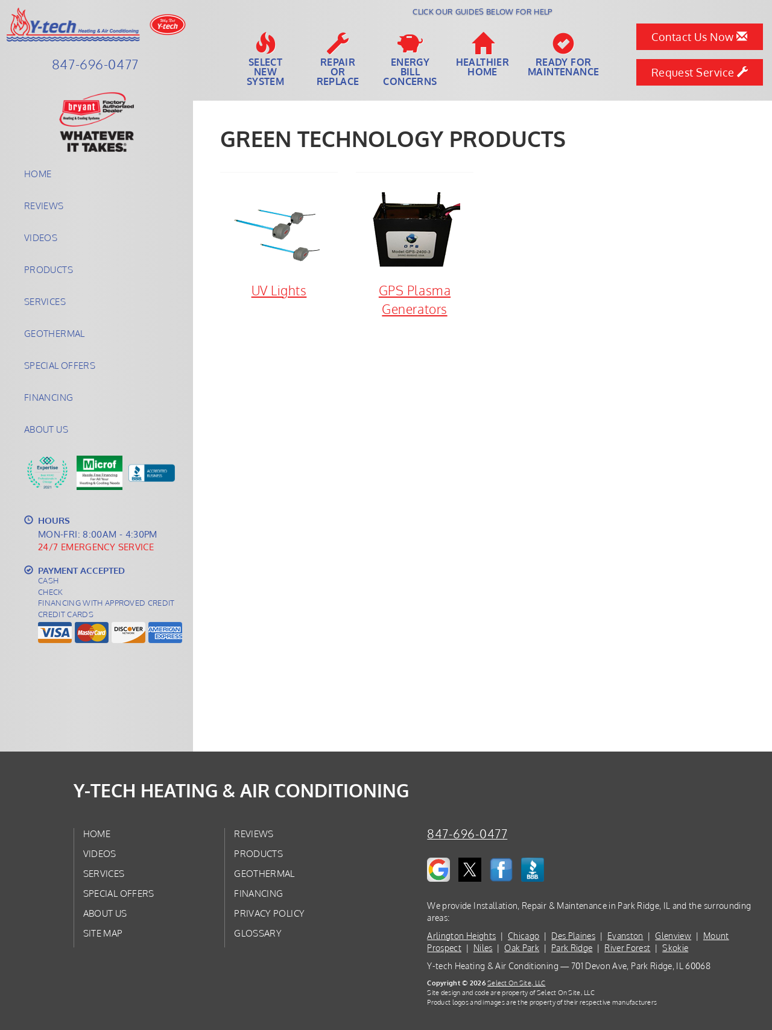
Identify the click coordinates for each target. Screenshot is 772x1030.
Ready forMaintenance (563, 55)
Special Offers (59, 365)
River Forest (627, 948)
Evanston (625, 936)
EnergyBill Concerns (410, 59)
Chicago (523, 936)
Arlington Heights (461, 936)
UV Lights (279, 241)
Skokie (675, 948)
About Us (46, 429)
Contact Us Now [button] (699, 36)
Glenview (673, 936)
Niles (483, 948)
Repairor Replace (338, 59)
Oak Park (521, 948)
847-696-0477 (467, 833)
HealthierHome (483, 55)
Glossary (258, 933)
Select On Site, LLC (516, 982)
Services (45, 301)
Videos (40, 237)
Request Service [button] (699, 72)
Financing (48, 397)
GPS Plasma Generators (414, 251)
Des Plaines (573, 936)
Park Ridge (572, 948)
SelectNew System (265, 59)
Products (48, 269)
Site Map (103, 933)
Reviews (44, 205)
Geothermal (54, 333)
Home (37, 173)
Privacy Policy (269, 913)
